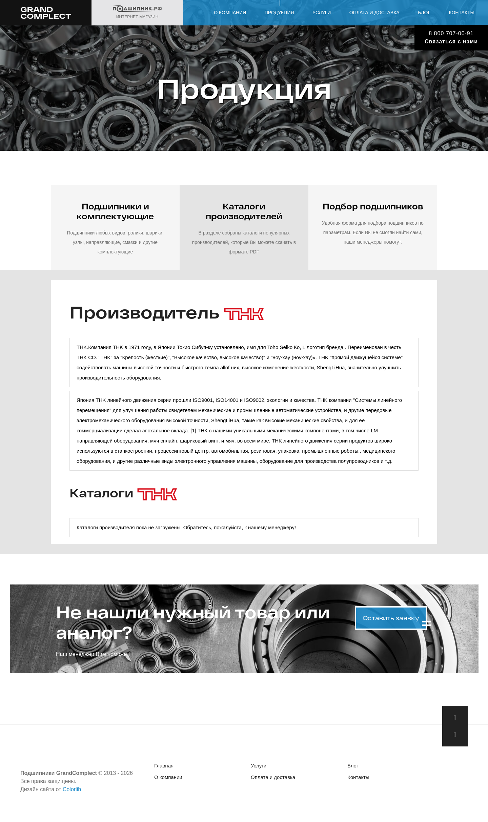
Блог (424, 12)
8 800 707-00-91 (451, 33)
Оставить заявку (391, 618)
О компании (230, 12)
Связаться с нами (451, 41)
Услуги (321, 12)
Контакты (461, 12)
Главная (164, 765)
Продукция (279, 12)
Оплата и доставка (374, 12)
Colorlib (72, 789)
